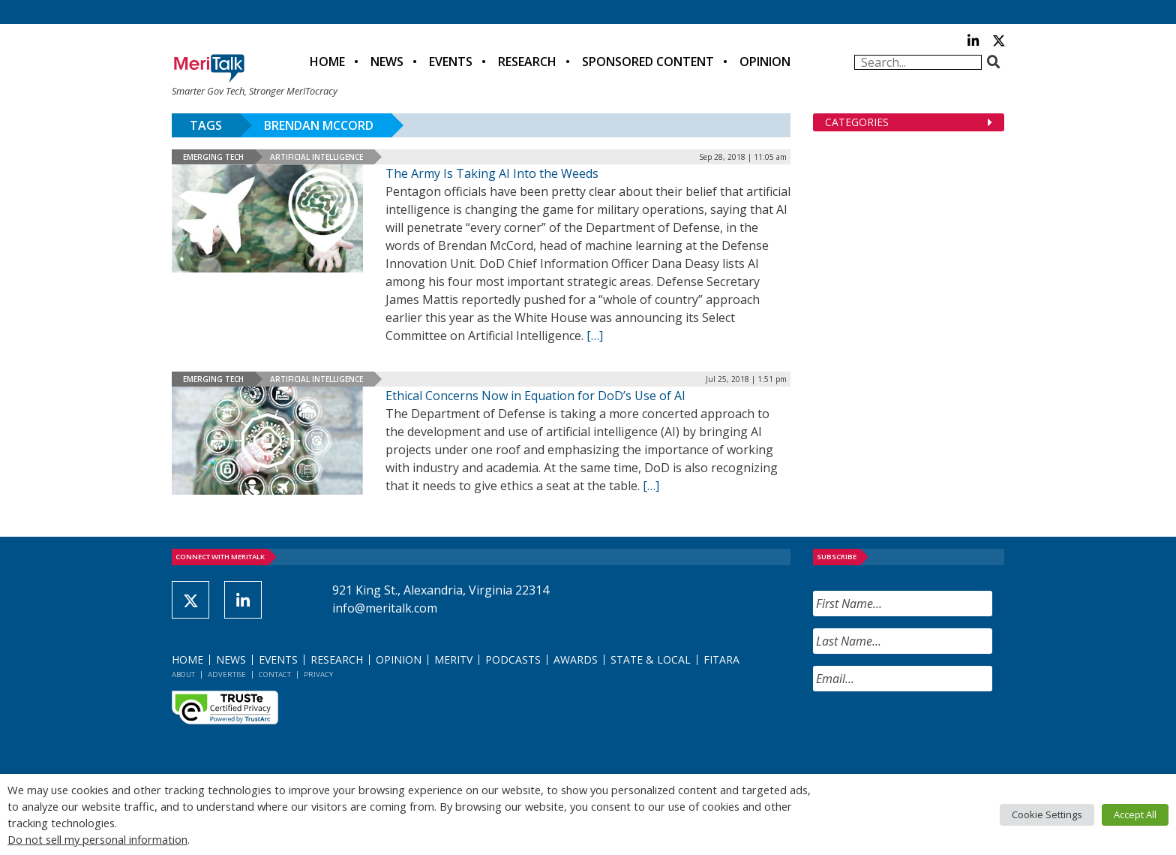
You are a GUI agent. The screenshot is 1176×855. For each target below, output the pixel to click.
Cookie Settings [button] (1047, 814)
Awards (576, 659)
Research (527, 61)
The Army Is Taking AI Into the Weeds (492, 173)
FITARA (722, 659)
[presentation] (927, 732)
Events (450, 61)
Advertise (227, 674)
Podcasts (513, 659)
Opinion (765, 61)
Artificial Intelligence (316, 157)
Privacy (318, 674)
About (183, 674)
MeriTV (453, 659)
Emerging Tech (213, 157)
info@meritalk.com (384, 608)
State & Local (650, 659)
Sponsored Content (648, 61)
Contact (275, 674)
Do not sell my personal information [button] (98, 839)
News (387, 61)
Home (327, 61)
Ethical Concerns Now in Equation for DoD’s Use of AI (536, 395)
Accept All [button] (1135, 814)
